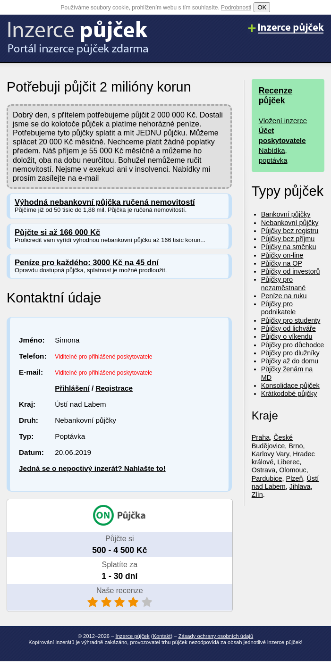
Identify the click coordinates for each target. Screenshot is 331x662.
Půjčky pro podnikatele (278, 308)
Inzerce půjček (133, 636)
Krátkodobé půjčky (289, 393)
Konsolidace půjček (290, 385)
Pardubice (267, 478)
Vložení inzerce (283, 121)
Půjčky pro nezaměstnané (283, 283)
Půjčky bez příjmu (288, 239)
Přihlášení (72, 388)
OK (261, 7)
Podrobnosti (236, 7)
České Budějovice (272, 441)
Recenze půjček (275, 95)
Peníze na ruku (284, 296)
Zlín (257, 494)
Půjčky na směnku (288, 247)
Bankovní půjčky (286, 214)
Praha (261, 437)
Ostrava (263, 470)
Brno (296, 446)
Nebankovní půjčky (290, 222)
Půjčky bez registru (290, 231)
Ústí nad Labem (285, 482)
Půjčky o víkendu (287, 336)
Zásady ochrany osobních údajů (216, 636)
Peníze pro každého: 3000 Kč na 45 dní (87, 262)
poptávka (273, 160)
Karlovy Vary (270, 454)
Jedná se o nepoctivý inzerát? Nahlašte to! (92, 468)
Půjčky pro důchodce (292, 345)
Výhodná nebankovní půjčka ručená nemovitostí (105, 202)
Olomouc (292, 470)
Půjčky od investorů (290, 271)
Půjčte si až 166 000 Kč (57, 232)
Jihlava (300, 486)
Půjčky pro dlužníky (290, 353)
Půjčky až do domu (290, 361)
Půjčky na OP (281, 263)
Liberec (288, 462)
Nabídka (272, 150)
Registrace (114, 388)
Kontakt (162, 636)
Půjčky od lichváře (288, 328)
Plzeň (294, 478)
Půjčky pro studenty (291, 320)
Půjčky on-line (282, 255)
